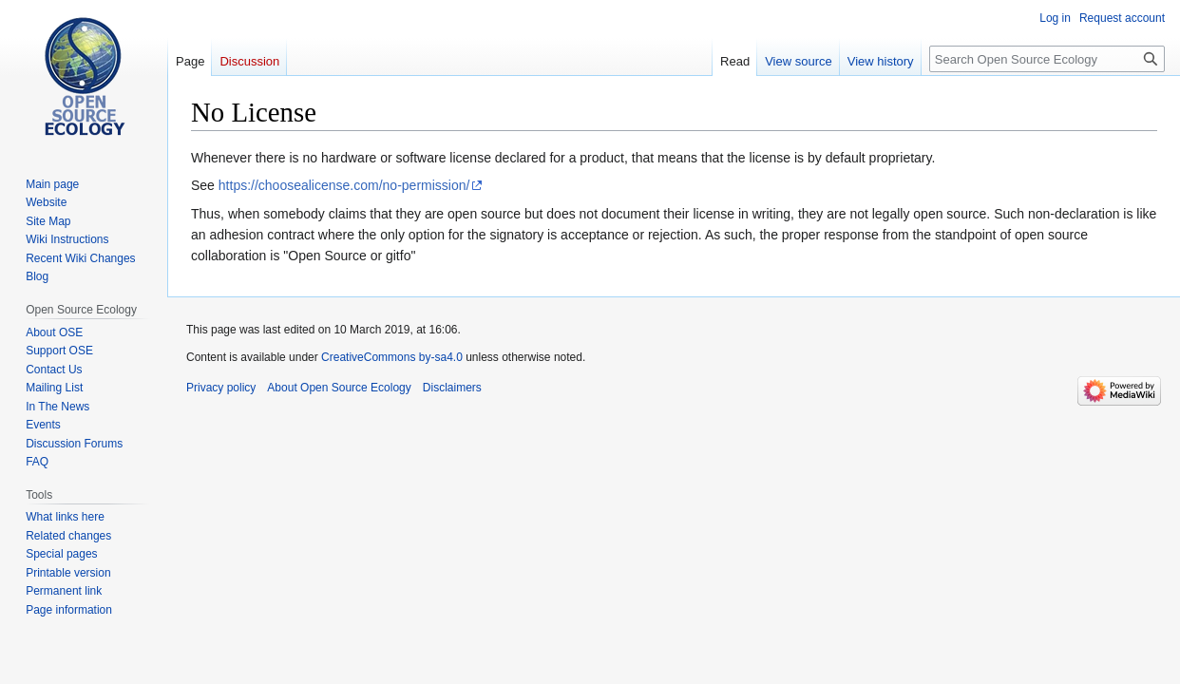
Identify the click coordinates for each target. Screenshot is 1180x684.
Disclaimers (452, 387)
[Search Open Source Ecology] (1047, 59)
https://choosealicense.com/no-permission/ (344, 185)
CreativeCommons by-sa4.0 (392, 357)
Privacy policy (221, 387)
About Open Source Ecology (338, 387)
